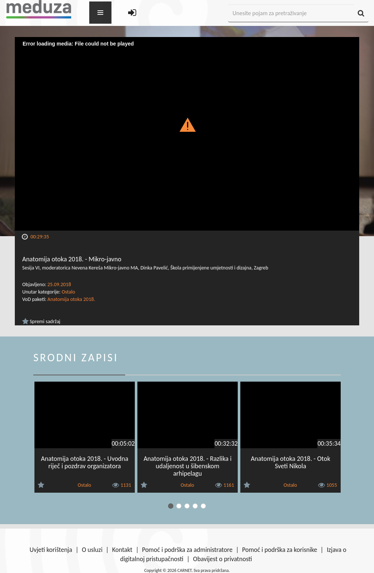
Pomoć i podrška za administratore (187, 550)
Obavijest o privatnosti (222, 559)
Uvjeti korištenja (51, 550)
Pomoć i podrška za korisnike (279, 550)
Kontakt (122, 550)
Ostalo (68, 292)
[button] (187, 124)
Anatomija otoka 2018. (71, 299)
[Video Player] (187, 134)
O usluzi (92, 550)
